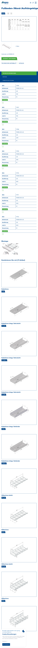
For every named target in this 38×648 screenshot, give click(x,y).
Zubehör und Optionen (8, 80)
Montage (5, 77)
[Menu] (36, 3)
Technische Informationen (9, 73)
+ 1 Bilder (17, 46)
